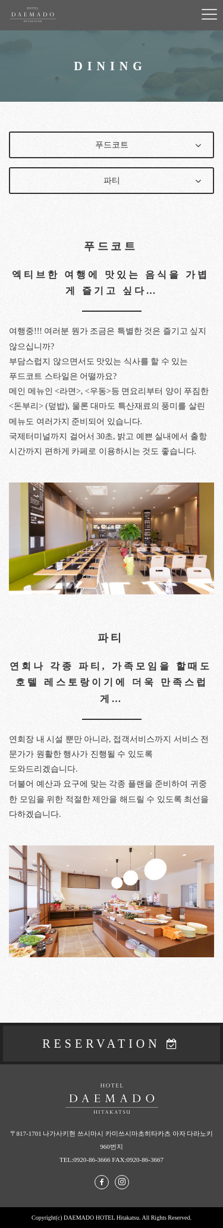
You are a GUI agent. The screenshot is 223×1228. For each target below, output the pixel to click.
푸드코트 (111, 144)
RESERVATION (101, 1043)
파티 (111, 180)
